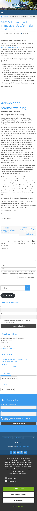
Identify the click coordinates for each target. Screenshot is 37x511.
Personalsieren (18, 506)
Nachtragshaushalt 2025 (9, 367)
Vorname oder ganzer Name (9, 307)
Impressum (18, 438)
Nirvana (19, 446)
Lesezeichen (7, 218)
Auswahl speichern (18, 494)
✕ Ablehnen (18, 500)
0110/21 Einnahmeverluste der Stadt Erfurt (8, 230)
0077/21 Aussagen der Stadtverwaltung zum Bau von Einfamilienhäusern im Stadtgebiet (27, 231)
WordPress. (26, 446)
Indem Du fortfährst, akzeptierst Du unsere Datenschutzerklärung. (15, 321)
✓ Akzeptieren (18, 488)
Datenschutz (7, 438)
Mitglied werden (8, 295)
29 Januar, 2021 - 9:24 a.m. (12, 33)
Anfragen (6, 16)
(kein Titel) (4, 364)
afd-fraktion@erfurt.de (7, 348)
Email (2, 314)
